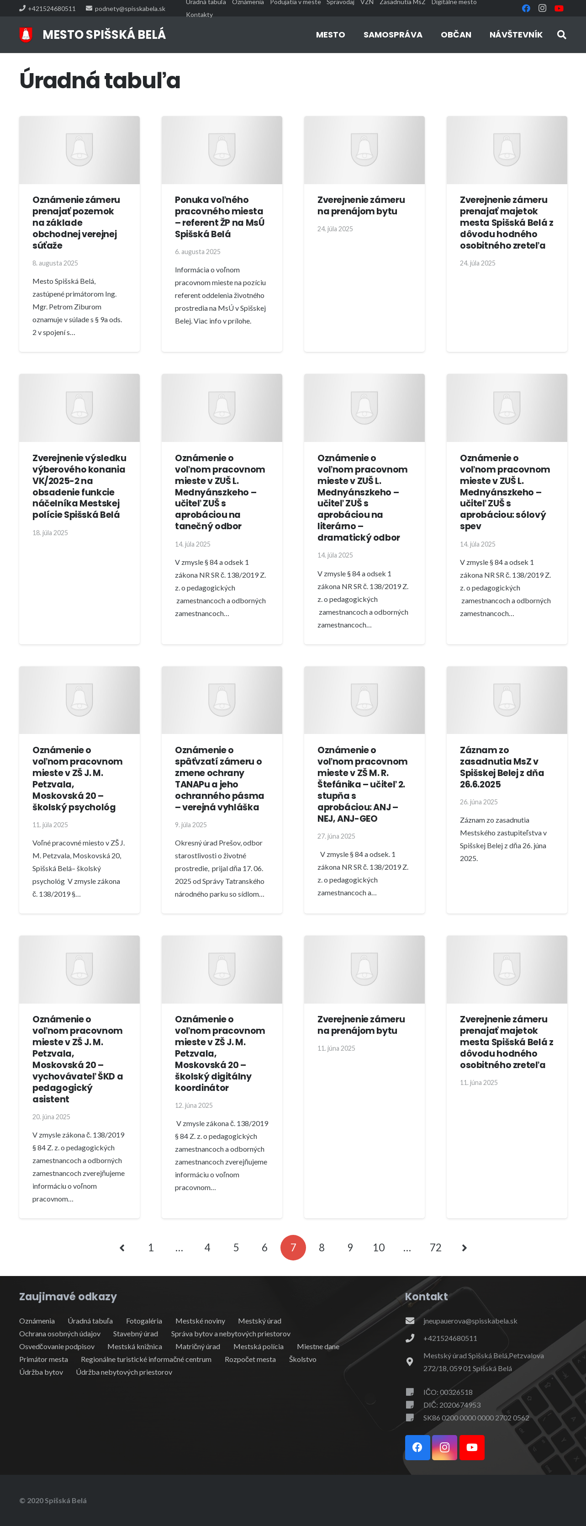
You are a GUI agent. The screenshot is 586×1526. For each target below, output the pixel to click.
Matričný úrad (197, 1346)
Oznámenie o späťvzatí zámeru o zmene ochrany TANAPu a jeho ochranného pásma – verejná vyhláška (219, 779)
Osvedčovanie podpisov (57, 1346)
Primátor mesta (43, 1359)
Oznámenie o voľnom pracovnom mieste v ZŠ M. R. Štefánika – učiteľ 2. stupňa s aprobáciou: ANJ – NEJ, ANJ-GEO (362, 784)
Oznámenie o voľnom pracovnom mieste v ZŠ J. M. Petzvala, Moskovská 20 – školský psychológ (77, 779)
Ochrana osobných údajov (59, 1333)
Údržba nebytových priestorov (124, 1371)
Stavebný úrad (135, 1333)
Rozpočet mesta (250, 1359)
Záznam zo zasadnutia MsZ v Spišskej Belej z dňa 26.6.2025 (502, 767)
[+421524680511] (414, 1338)
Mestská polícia (258, 1346)
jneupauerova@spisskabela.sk (470, 1320)
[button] (562, 34)
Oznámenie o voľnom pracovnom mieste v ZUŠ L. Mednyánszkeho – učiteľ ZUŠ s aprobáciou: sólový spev (505, 492)
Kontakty (199, 14)
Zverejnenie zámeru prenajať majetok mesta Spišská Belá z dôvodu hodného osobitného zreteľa (506, 223)
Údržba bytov (41, 1371)
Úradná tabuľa (90, 1320)
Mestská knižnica (134, 1346)
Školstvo (303, 1359)
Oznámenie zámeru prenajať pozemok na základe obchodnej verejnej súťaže (76, 223)
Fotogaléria (144, 1320)
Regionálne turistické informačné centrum (146, 1359)
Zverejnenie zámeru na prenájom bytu (361, 206)
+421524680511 (450, 1338)
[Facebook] (526, 8)
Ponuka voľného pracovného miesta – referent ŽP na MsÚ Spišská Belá (219, 217)
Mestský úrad (259, 1320)
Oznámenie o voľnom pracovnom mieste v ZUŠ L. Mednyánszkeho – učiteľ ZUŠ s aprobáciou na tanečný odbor (220, 492)
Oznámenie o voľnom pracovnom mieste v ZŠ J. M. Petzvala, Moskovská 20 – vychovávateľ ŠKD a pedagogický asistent (77, 1059)
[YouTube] (559, 8)
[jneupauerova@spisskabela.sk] (414, 1320)
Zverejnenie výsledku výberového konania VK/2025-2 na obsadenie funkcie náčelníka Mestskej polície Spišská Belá (79, 486)
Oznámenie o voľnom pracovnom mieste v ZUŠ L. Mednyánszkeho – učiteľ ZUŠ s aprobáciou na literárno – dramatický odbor (362, 498)
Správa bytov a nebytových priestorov (230, 1333)
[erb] (25, 35)
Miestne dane (318, 1346)
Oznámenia (37, 1320)
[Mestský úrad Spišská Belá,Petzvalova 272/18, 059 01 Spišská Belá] (414, 1361)
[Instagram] (542, 8)
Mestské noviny (200, 1320)
